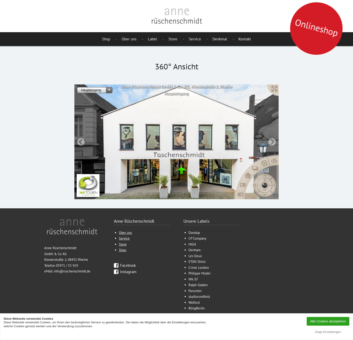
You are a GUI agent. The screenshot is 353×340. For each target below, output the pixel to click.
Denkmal (219, 39)
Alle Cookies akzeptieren (328, 321)
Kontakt (244, 39)
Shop (106, 39)
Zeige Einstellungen (328, 332)
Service (195, 39)
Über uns (129, 39)
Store (172, 39)
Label (152, 39)
